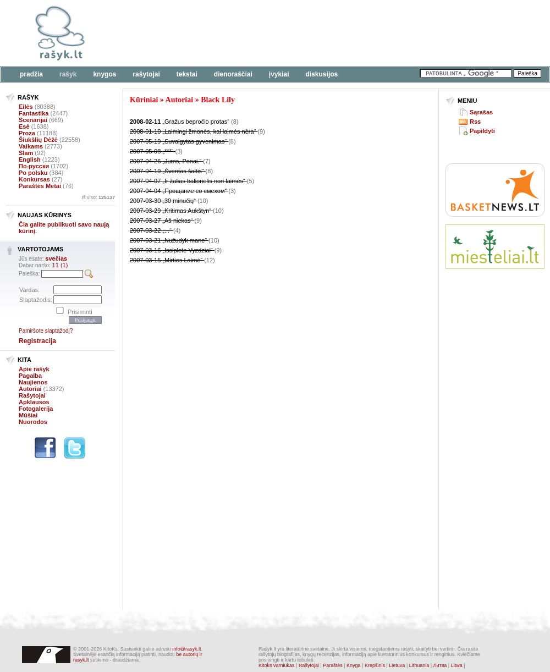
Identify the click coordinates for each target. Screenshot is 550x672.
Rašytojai (146, 74)
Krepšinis (375, 665)
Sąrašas (481, 112)
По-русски (34, 166)
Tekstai (187, 74)
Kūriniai (144, 100)
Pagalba (30, 375)
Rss (475, 121)
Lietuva (397, 665)
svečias (56, 258)
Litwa (457, 665)
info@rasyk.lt (186, 649)
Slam (26, 153)
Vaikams (31, 146)
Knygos (104, 74)
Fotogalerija (36, 408)
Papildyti (482, 131)
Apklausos (34, 402)
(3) (179, 151)
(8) (234, 121)
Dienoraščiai (233, 74)
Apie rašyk (34, 369)
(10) (202, 200)
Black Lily (218, 100)
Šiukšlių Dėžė (38, 139)
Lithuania (419, 665)
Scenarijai (33, 120)
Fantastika (33, 113)
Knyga (353, 665)
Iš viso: (98, 197)
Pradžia (31, 74)
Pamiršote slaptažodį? (46, 331)
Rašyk (67, 74)
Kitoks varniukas (276, 665)
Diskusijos (322, 74)
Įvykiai (279, 74)
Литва (440, 665)
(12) (209, 260)
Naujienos (33, 382)
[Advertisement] (495, 318)
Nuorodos (33, 421)
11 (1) (60, 265)
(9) (261, 131)
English (30, 159)
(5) (250, 181)
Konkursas (34, 179)
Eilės (26, 106)
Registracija (37, 341)
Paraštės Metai (40, 186)
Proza (27, 133)
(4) (176, 230)
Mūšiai (28, 415)
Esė (24, 126)
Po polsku (33, 172)
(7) (206, 161)
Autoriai (30, 388)
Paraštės (333, 665)
